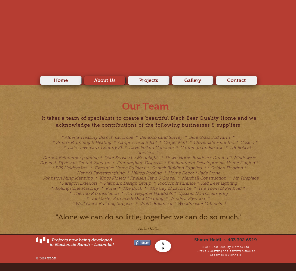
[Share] (142, 243)
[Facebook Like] (143, 250)
